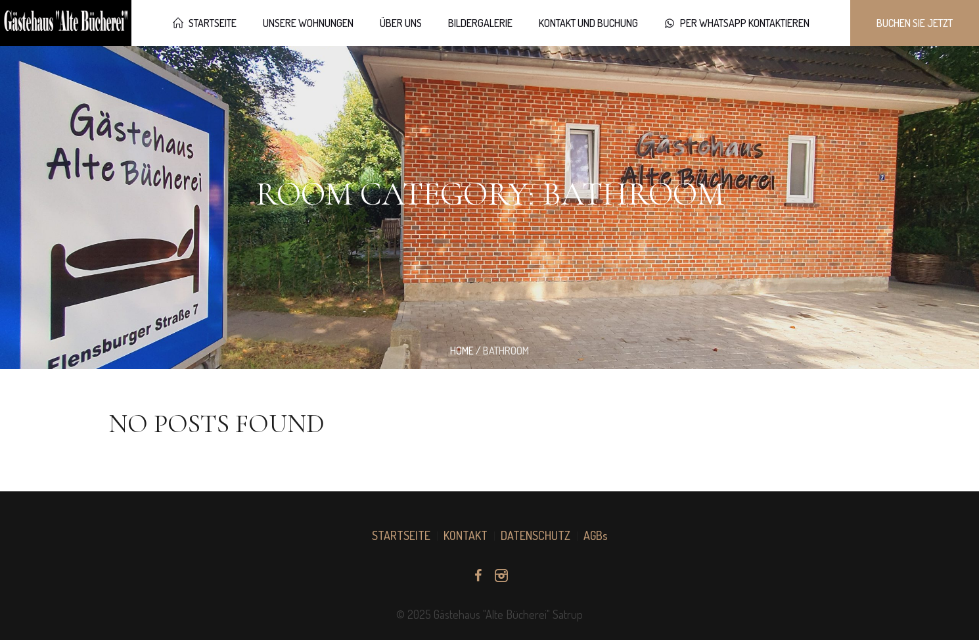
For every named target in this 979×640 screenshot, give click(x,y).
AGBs (595, 535)
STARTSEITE (401, 535)
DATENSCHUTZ (535, 535)
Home (462, 350)
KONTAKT (466, 535)
